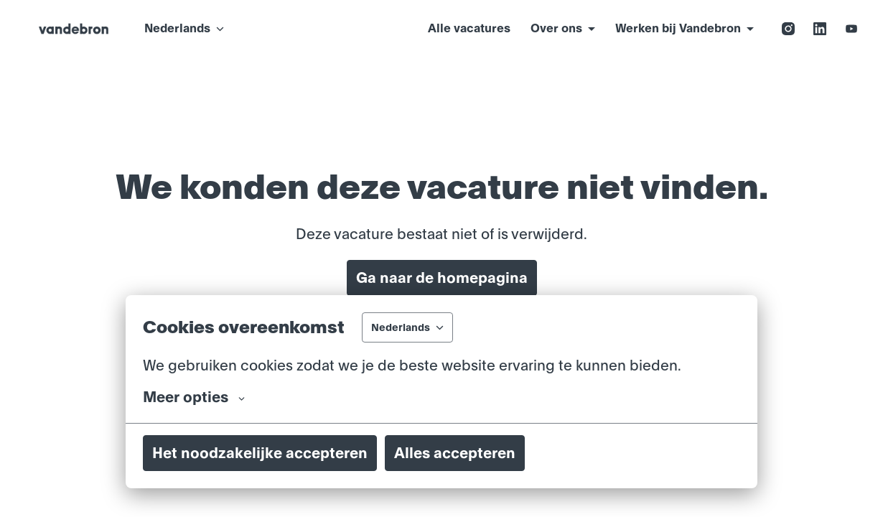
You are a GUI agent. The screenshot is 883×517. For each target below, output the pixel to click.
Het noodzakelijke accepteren (260, 453)
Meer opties (194, 397)
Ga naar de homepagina (442, 278)
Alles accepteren (454, 453)
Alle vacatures (469, 28)
